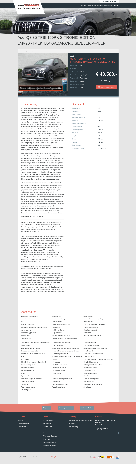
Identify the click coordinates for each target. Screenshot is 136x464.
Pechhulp (46, 439)
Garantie (72, 424)
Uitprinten (46, 408)
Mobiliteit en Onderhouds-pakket (80, 420)
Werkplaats (92, 6)
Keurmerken (22, 427)
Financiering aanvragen (106, 87)
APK (45, 430)
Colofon (48, 457)
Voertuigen (25, 51)
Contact (116, 6)
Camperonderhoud (49, 445)
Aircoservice (47, 427)
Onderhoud (47, 424)
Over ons (83, 6)
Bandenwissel (48, 433)
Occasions (108, 6)
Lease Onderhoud (49, 442)
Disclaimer (43, 457)
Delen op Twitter (87, 408)
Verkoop (100, 6)
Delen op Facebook (65, 408)
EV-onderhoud (48, 420)
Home (19, 51)
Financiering (73, 427)
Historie (20, 420)
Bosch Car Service (24, 424)
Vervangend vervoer (50, 436)
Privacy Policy (54, 457)
